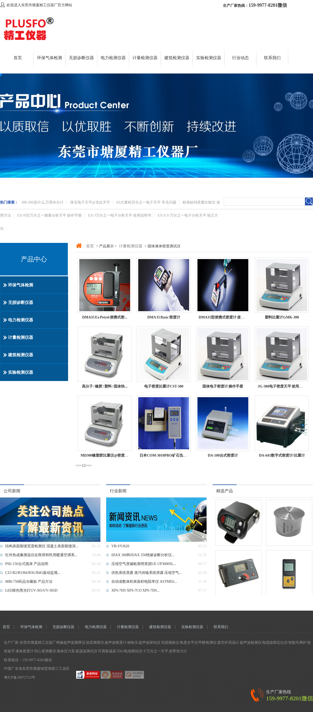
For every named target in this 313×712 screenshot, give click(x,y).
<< (78, 466)
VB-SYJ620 (120, 546)
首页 (18, 58)
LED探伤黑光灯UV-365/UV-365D (31, 590)
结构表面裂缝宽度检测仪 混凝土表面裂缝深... (41, 546)
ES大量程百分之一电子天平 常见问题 (146, 202)
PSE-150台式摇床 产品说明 (26, 564)
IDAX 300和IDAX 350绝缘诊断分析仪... (142, 555)
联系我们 (272, 58)
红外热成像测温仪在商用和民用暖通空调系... (41, 555)
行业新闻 (118, 491)
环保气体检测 (49, 58)
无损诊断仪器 (81, 58)
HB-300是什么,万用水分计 (43, 202)
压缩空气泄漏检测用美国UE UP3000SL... (143, 564)
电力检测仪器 (113, 58)
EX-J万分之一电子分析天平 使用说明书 (119, 215)
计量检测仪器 (145, 58)
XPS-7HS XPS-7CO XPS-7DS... (135, 590)
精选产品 (224, 491)
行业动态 (240, 58)
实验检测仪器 (208, 58)
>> (90, 466)
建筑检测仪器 (176, 58)
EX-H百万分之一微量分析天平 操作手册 (49, 215)
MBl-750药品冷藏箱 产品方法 (28, 582)
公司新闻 (12, 491)
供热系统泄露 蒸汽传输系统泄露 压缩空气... (146, 573)
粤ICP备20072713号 (19, 677)
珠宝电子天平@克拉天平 (90, 202)
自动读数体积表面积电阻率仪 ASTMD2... (144, 582)
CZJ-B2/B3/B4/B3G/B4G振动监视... (33, 573)
